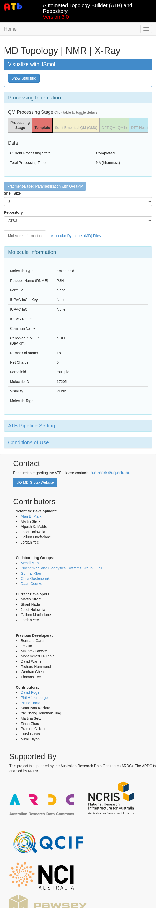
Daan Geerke (31, 584)
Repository (13, 212)
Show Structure (23, 78)
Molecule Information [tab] (25, 236)
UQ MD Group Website (35, 482)
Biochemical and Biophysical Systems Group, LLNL (62, 568)
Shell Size (12, 193)
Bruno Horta (30, 703)
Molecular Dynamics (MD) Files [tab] (75, 236)
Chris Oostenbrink (35, 578)
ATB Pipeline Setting (31, 425)
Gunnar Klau (31, 573)
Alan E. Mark (31, 516)
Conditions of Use (28, 442)
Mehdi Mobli (30, 563)
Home (10, 29)
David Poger (31, 692)
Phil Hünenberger (35, 698)
